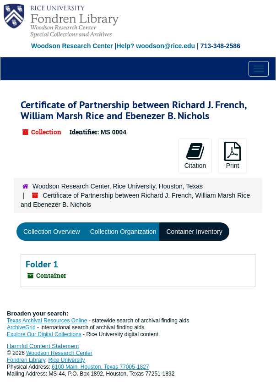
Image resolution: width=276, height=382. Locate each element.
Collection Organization (123, 231)
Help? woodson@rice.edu (155, 46)
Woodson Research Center (72, 46)
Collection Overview (51, 231)
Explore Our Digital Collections (44, 334)
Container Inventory (194, 231)
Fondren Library (26, 360)
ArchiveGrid (21, 327)
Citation (195, 155)
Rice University (67, 360)
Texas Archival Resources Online (47, 320)
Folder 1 (42, 264)
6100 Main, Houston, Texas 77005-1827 (100, 367)
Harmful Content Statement (43, 346)
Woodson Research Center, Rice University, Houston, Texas (117, 186)
